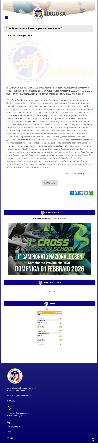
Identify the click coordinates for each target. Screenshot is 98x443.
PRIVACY (11, 401)
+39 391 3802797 (14, 427)
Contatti (10, 438)
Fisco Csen (50, 291)
